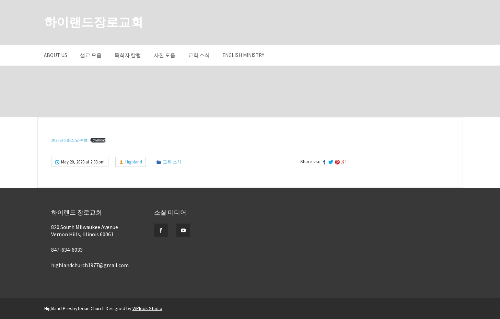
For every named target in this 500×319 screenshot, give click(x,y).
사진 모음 (164, 55)
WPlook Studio (147, 308)
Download (98, 140)
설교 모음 (91, 55)
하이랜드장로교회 (93, 22)
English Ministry (243, 55)
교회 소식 (199, 55)
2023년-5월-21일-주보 (69, 140)
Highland (133, 162)
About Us (55, 55)
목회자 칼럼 (127, 55)
